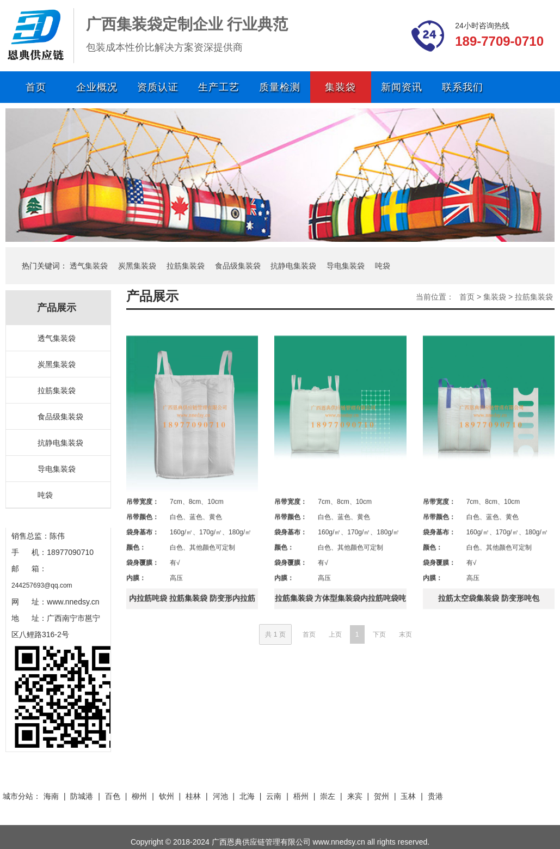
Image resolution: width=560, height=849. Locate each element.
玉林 (408, 796)
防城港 (81, 796)
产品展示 (152, 296)
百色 (112, 796)
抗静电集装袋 (293, 265)
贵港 (435, 796)
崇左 (327, 796)
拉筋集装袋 (186, 265)
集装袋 (340, 87)
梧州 (301, 796)
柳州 (139, 796)
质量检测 (279, 87)
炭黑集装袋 (137, 265)
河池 (220, 796)
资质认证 (158, 87)
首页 (36, 87)
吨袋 (382, 265)
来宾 (354, 796)
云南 (273, 796)
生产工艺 (218, 87)
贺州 (381, 796)
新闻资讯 (401, 87)
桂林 (193, 796)
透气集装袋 (89, 265)
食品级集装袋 (238, 265)
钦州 (166, 796)
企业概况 (97, 87)
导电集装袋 (346, 265)
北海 (247, 796)
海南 (51, 796)
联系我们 (462, 87)
